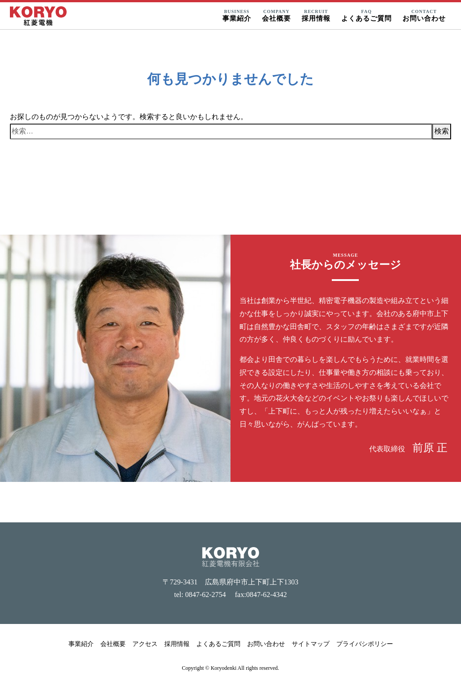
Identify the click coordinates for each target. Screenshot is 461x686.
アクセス (145, 644)
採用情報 (177, 644)
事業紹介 (81, 644)
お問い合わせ (266, 644)
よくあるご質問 (218, 644)
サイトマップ (311, 644)
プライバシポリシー (364, 644)
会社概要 (113, 644)
